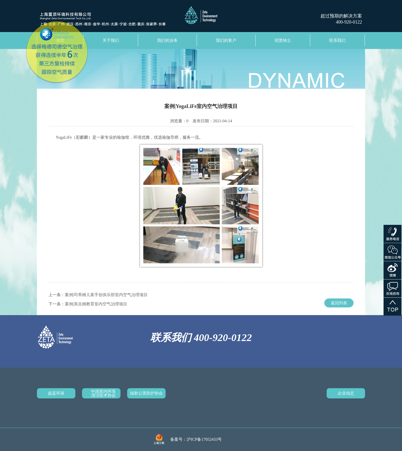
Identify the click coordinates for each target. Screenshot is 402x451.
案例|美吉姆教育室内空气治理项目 (96, 304)
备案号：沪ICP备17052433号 (196, 439)
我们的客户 (226, 40)
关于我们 (111, 40)
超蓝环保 (56, 393)
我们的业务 (167, 40)
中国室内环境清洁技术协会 (103, 393)
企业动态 (346, 393)
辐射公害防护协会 (146, 393)
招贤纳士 (283, 40)
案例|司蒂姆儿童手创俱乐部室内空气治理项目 (106, 295)
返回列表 (339, 303)
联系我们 (337, 40)
